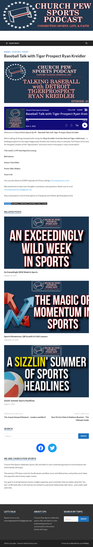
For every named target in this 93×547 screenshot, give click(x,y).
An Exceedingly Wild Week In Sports (21, 272)
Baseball (7, 52)
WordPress (75, 543)
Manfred (32, 203)
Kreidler (23, 203)
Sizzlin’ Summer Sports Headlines (19, 400)
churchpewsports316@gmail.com (18, 189)
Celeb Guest (16, 52)
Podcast (25, 52)
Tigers (44, 203)
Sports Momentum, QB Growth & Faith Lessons (25, 336)
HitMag (86, 543)
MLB (38, 203)
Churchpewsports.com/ (60, 180)
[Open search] (86, 43)
